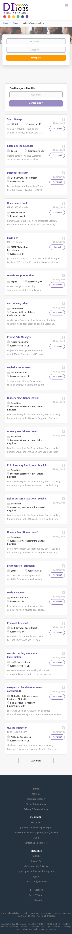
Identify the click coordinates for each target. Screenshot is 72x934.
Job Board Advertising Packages (36, 827)
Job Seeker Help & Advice (36, 866)
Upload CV (36, 861)
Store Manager (15, 119)
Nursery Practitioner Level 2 (22, 431)
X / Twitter (38, 895)
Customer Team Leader (20, 145)
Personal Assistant (17, 172)
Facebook (38, 890)
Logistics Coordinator (19, 367)
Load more (36, 760)
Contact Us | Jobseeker (36, 881)
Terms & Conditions (36, 804)
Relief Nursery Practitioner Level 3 (26, 465)
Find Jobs (36, 57)
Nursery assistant (17, 203)
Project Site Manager (19, 337)
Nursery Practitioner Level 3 (22, 398)
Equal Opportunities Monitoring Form (36, 871)
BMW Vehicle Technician (21, 565)
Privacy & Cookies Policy (36, 809)
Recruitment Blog (36, 799)
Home (5, 23)
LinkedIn (38, 900)
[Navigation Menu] (66, 5)
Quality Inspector (17, 727)
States (15, 23)
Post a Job (36, 822)
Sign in (36, 837)
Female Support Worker (20, 275)
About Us (36, 794)
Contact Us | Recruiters (36, 843)
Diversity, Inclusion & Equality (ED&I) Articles (36, 832)
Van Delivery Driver (17, 303)
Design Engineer (16, 592)
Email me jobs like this (22, 88)
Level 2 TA (12, 237)
